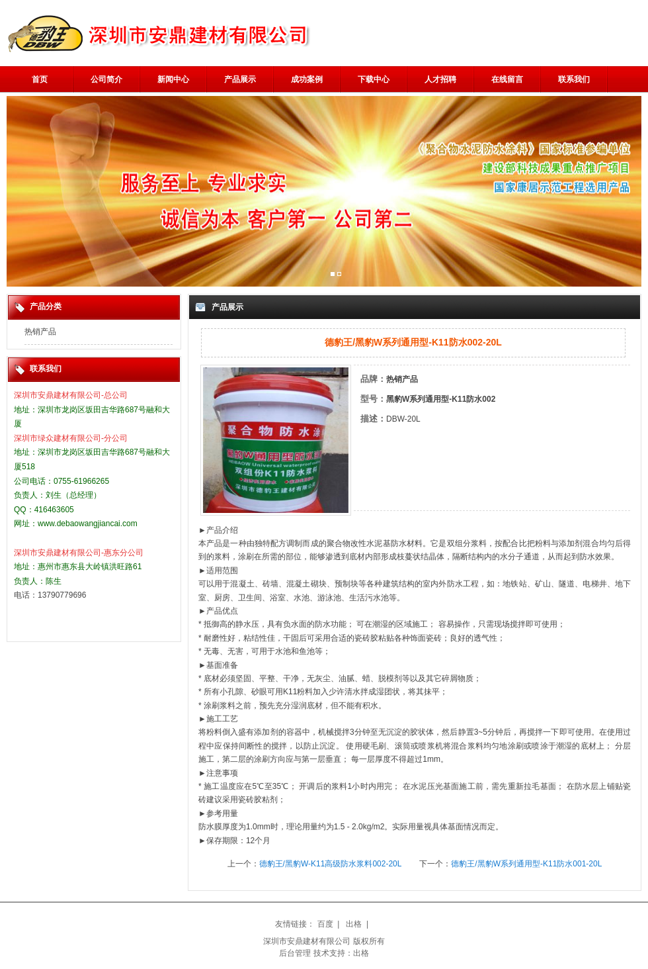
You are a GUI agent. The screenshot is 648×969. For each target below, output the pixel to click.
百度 (325, 924)
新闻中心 (173, 79)
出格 (354, 924)
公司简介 (106, 79)
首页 (40, 79)
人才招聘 (440, 79)
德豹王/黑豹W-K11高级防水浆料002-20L (330, 863)
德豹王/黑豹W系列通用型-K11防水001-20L (526, 863)
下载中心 (373, 79)
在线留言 (507, 79)
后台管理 (295, 953)
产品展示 (240, 79)
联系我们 (574, 79)
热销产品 (40, 331)
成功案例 (307, 79)
